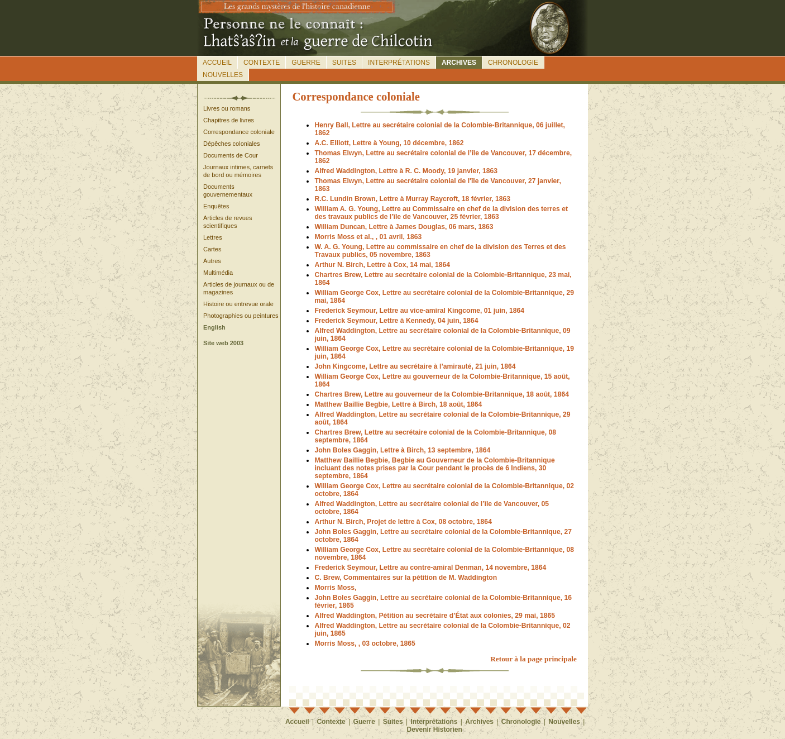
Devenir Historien (434, 729)
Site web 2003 (223, 343)
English (214, 327)
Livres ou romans (226, 108)
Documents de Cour (230, 155)
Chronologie (513, 62)
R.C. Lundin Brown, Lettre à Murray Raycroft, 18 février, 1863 (412, 199)
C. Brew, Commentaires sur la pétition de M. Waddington (405, 577)
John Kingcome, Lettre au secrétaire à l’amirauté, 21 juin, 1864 (414, 366)
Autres (212, 261)
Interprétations (399, 62)
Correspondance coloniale (239, 131)
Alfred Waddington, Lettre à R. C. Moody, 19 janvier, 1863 (405, 171)
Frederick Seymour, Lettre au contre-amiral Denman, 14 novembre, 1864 (430, 567)
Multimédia (218, 272)
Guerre (305, 62)
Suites (344, 62)
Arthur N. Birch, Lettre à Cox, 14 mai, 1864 (382, 265)
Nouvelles (223, 75)
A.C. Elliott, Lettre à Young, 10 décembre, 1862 (388, 143)
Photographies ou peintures (241, 315)
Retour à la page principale (533, 659)
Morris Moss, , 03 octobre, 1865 (364, 643)
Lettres (212, 237)
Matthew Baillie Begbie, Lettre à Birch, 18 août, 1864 (398, 404)
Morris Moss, (335, 588)
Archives (459, 62)
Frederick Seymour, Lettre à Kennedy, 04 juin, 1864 (396, 321)
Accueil (217, 62)
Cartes (212, 249)
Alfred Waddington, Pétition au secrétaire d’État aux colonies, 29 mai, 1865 (434, 615)
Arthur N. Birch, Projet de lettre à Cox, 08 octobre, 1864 (403, 522)
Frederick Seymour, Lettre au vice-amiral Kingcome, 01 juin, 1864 (419, 310)
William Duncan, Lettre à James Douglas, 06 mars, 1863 (403, 227)
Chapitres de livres (228, 120)
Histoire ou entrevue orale (238, 304)
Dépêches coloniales (231, 143)
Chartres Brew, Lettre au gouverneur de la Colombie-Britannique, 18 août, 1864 (441, 394)
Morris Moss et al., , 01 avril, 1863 (368, 237)
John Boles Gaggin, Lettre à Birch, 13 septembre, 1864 (402, 450)
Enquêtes (216, 206)
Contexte (261, 62)
